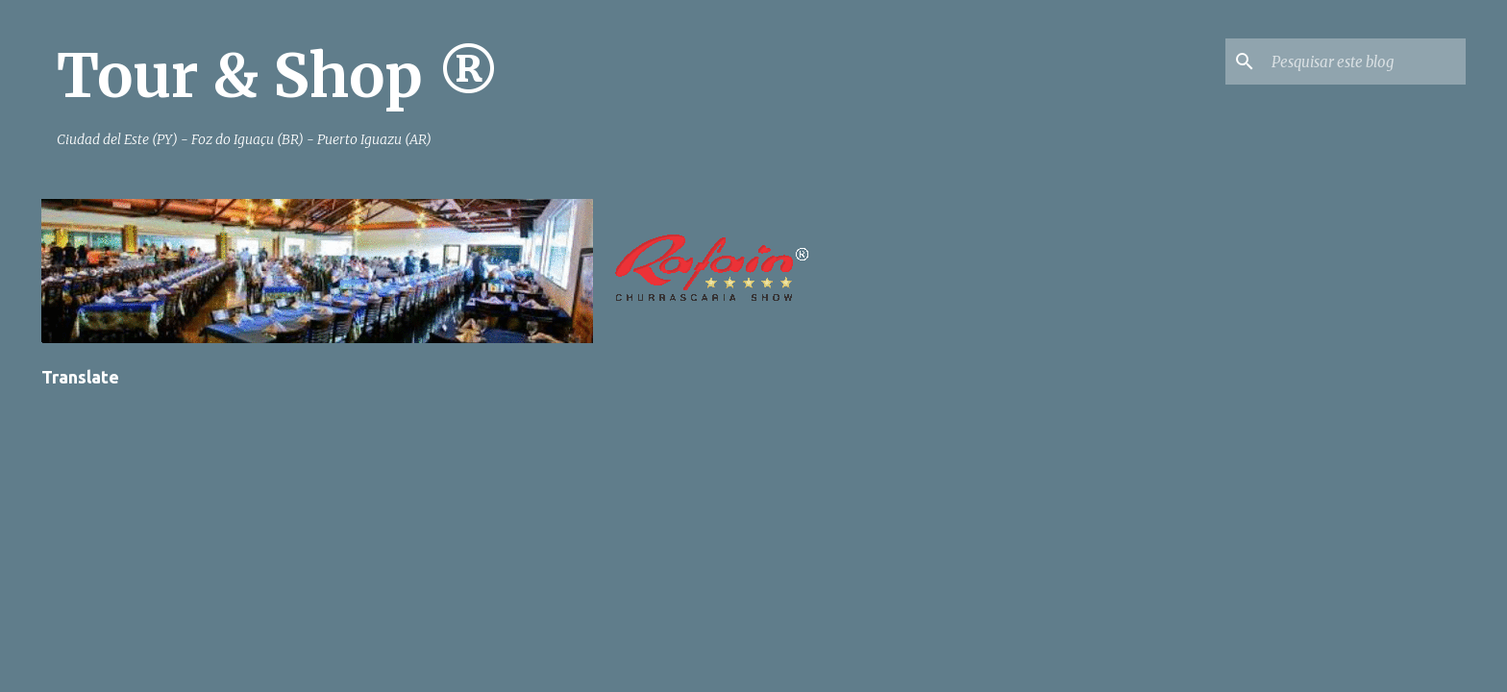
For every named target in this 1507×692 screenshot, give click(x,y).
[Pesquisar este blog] (1365, 61)
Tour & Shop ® (278, 75)
